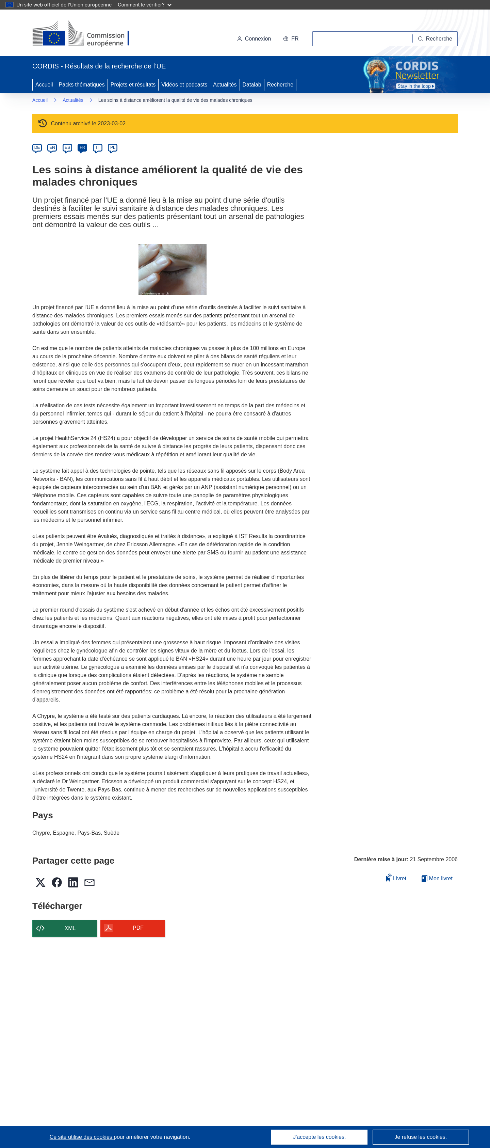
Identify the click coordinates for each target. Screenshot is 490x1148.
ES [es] (67, 147)
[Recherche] (435, 38)
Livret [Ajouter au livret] (396, 877)
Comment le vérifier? (144, 4)
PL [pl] (112, 147)
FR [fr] (82, 147)
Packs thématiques (82, 85)
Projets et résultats (133, 85)
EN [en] (52, 147)
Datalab (252, 85)
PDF (138, 928)
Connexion (254, 39)
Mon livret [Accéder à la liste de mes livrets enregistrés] (437, 878)
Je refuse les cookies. (420, 1137)
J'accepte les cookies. (319, 1137)
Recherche (280, 85)
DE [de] (37, 147)
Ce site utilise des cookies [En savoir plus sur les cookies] (82, 1137)
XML (70, 928)
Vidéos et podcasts (184, 85)
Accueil (44, 85)
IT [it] (97, 147)
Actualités (224, 85)
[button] (291, 38)
